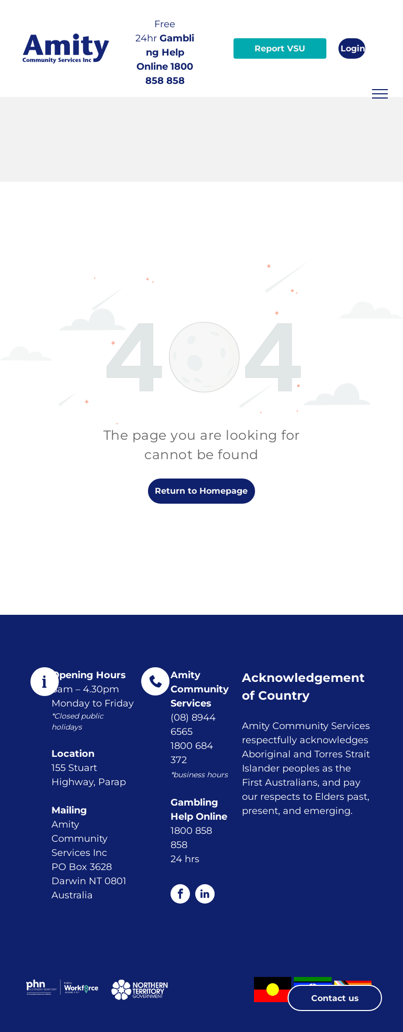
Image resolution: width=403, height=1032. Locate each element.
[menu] (380, 93)
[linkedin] (205, 895)
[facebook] (180, 895)
